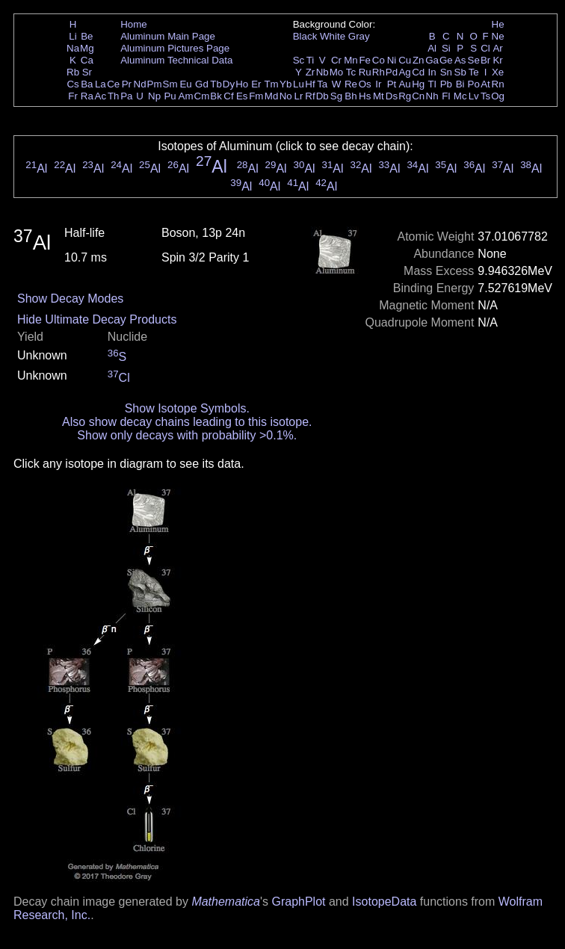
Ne (498, 36)
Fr (73, 96)
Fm (256, 96)
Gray (359, 36)
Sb (460, 72)
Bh (350, 96)
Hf (310, 84)
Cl (485, 48)
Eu (185, 84)
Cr (336, 60)
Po (474, 84)
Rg (404, 96)
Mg (87, 48)
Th (114, 96)
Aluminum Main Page (167, 36)
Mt (378, 96)
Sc (299, 60)
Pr (127, 84)
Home (133, 24)
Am (186, 96)
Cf (228, 96)
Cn (418, 96)
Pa (126, 96)
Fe (365, 60)
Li (72, 36)
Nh (432, 96)
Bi (460, 84)
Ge (446, 60)
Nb (322, 72)
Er (256, 84)
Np (154, 96)
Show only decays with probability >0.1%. (187, 435)
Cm (202, 96)
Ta (322, 84)
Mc (460, 96)
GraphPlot (298, 901)
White (332, 36)
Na (73, 48)
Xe (498, 72)
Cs (72, 84)
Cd (418, 72)
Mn (351, 60)
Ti (310, 60)
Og (497, 96)
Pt (392, 84)
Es (242, 96)
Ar (497, 48)
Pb (446, 84)
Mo (337, 72)
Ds (392, 96)
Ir (378, 84)
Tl (432, 84)
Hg (418, 84)
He (498, 24)
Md (272, 96)
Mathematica (225, 901)
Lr (298, 96)
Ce (113, 84)
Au (404, 84)
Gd (202, 84)
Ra (87, 96)
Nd (140, 84)
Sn (446, 72)
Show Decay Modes (70, 298)
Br (485, 60)
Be (87, 36)
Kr (497, 60)
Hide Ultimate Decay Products (96, 319)
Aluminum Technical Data (176, 60)
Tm (271, 84)
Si (446, 48)
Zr (310, 72)
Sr (87, 72)
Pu (170, 96)
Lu (298, 84)
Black (305, 36)
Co (378, 60)
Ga (432, 60)
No (286, 96)
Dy (229, 84)
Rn (498, 84)
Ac (101, 96)
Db (322, 96)
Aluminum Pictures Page (174, 48)
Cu (404, 60)
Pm (154, 84)
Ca (87, 60)
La (100, 84)
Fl (446, 96)
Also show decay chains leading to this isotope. (187, 421)
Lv (474, 96)
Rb (73, 72)
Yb (285, 84)
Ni (392, 60)
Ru (365, 72)
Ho (241, 84)
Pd (392, 72)
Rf (310, 96)
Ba (87, 84)
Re (351, 84)
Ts (485, 96)
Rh (378, 72)
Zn (418, 60)
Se (474, 60)
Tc (351, 72)
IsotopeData (384, 901)
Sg (336, 96)
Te (474, 72)
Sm (170, 84)
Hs (365, 96)
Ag (404, 72)
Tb (216, 84)
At (485, 84)
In (432, 72)
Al (431, 48)
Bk (216, 96)
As (460, 60)
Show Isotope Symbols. (187, 408)
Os (365, 84)
